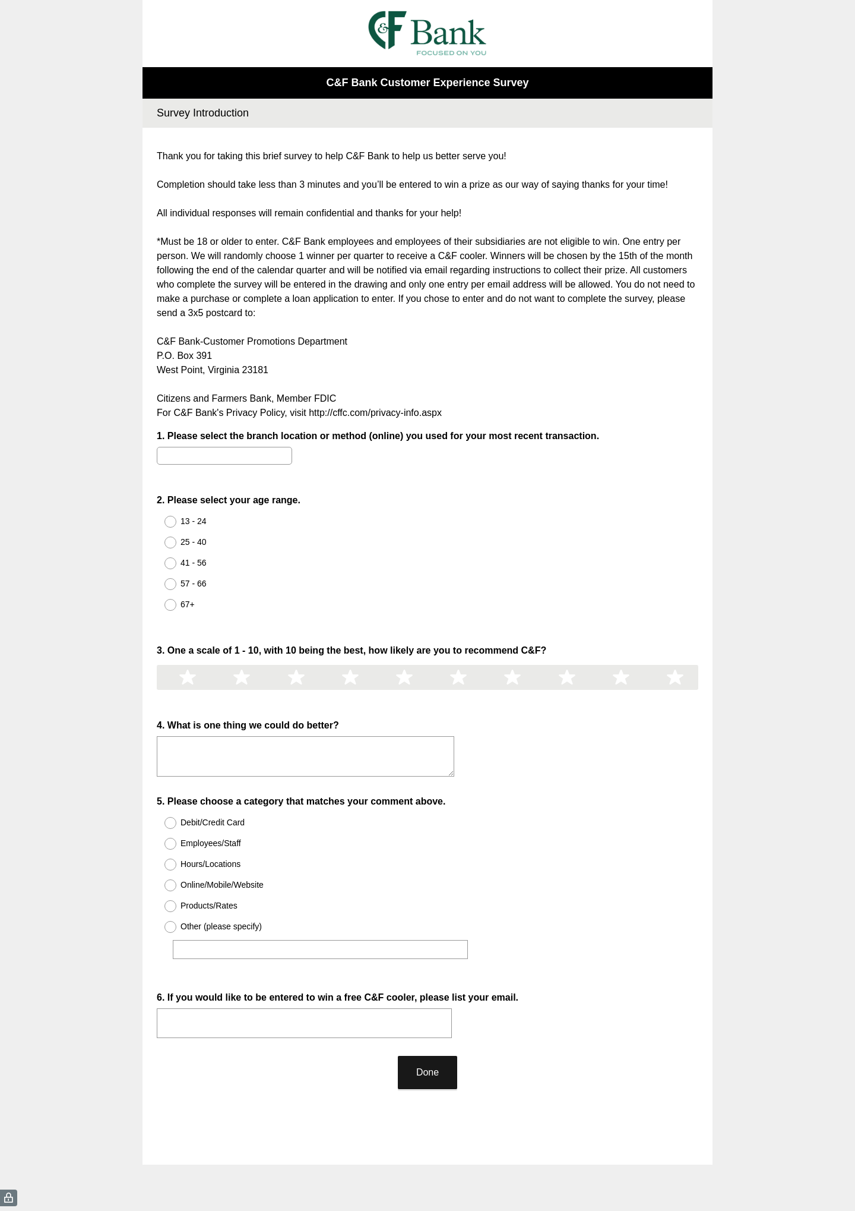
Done (427, 1029)
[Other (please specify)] (323, 917)
